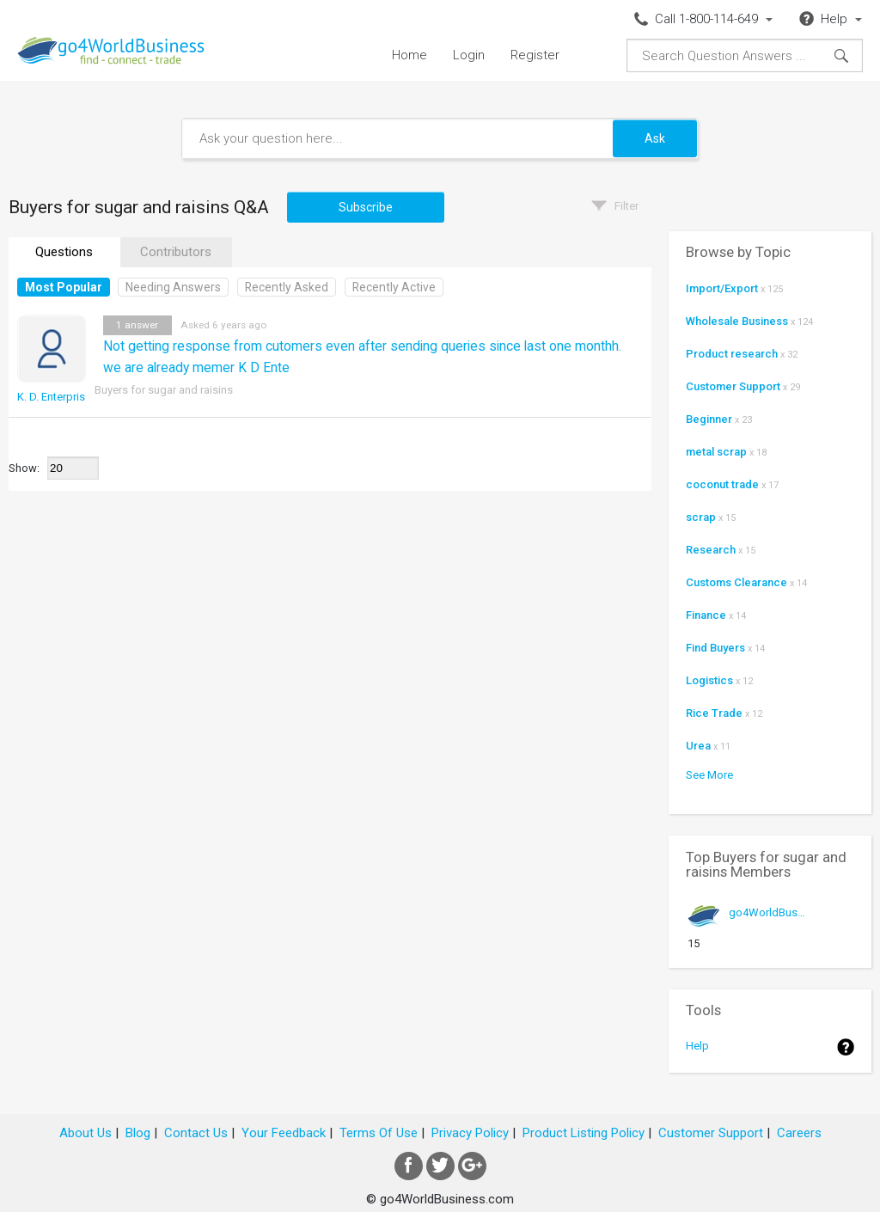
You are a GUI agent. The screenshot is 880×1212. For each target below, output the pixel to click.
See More (709, 774)
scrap (701, 517)
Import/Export (722, 288)
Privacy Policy (470, 1133)
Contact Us (196, 1133)
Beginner (709, 419)
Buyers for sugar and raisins (164, 389)
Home (409, 55)
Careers (799, 1133)
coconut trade (722, 484)
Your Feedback (283, 1133)
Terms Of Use (378, 1133)
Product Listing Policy (583, 1133)
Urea (698, 745)
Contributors (175, 252)
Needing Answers (173, 287)
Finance (706, 615)
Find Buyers (715, 647)
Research (711, 549)
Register (534, 55)
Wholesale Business (737, 321)
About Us (85, 1133)
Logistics (709, 680)
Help (697, 1045)
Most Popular (63, 287)
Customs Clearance (736, 582)
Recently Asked (286, 287)
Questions (64, 252)
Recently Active (394, 287)
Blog (137, 1133)
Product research (732, 353)
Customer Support (733, 386)
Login (469, 55)
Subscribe (366, 207)
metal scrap (716, 451)
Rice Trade (714, 713)
